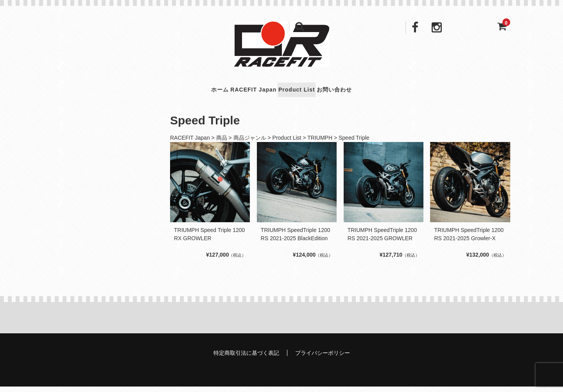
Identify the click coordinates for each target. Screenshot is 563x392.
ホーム (187, 92)
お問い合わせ (366, 92)
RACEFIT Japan (241, 92)
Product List (306, 92)
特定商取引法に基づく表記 (246, 358)
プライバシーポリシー (322, 358)
